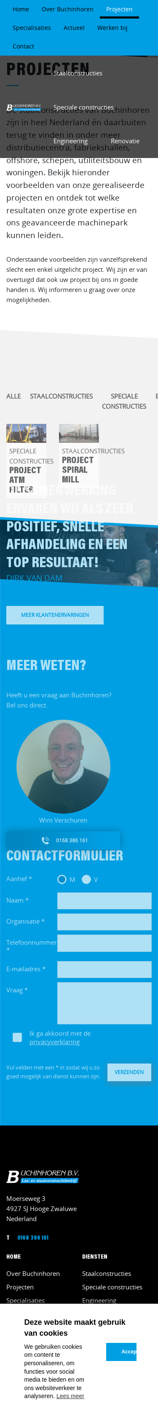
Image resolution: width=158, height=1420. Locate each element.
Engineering (71, 141)
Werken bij (112, 28)
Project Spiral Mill (78, 475)
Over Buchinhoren (68, 9)
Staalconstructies (78, 73)
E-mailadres (23, 973)
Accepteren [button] (129, 1352)
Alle (13, 401)
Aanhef (16, 883)
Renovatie (125, 141)
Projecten (119, 9)
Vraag (14, 994)
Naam (15, 904)
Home (21, 9)
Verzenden (129, 1076)
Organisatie (23, 926)
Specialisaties (32, 28)
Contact (23, 46)
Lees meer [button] (70, 1396)
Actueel (74, 28)
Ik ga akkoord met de (60, 1042)
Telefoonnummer (31, 947)
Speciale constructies (84, 107)
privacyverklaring (54, 1046)
